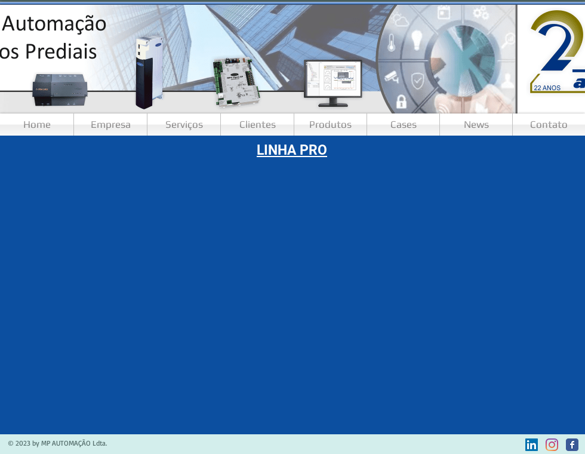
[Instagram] (552, 444)
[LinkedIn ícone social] (531, 444)
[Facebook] (572, 444)
